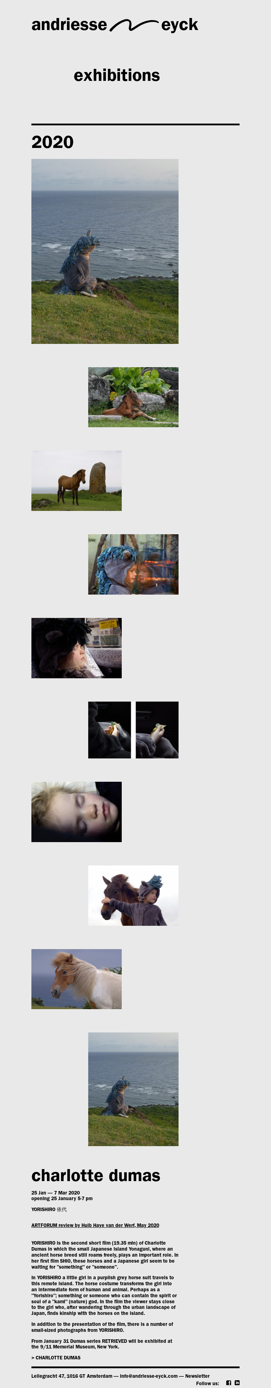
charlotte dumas (96, 1178)
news (51, 103)
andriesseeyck (114, 25)
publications (163, 103)
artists (195, 52)
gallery (100, 52)
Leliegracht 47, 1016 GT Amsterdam (71, 1376)
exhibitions (117, 78)
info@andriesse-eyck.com (148, 1376)
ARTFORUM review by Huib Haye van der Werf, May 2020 (95, 1225)
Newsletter (197, 1376)
